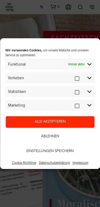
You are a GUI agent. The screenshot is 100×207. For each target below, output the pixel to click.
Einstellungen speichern (50, 151)
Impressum (80, 162)
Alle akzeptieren (50, 121)
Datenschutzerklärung (54, 162)
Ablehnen (50, 136)
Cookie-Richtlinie (24, 162)
